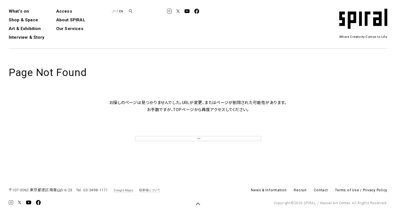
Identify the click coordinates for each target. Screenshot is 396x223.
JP (113, 11)
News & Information (268, 200)
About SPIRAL (70, 19)
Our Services (69, 28)
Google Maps (123, 199)
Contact (321, 200)
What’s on (19, 11)
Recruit (300, 200)
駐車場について (149, 199)
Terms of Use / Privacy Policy (361, 200)
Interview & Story (27, 37)
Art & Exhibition (25, 28)
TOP (198, 143)
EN (121, 11)
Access (64, 11)
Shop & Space (23, 19)
